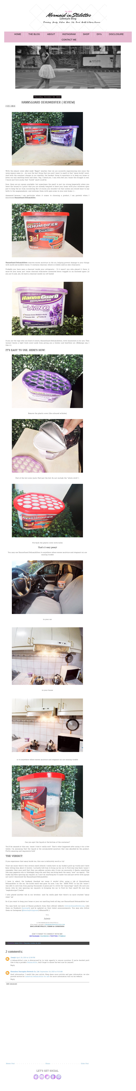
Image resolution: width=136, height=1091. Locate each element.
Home (48, 1064)
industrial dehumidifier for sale (37, 977)
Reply (13, 965)
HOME (17, 34)
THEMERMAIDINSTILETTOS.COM (55, 924)
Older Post (85, 1064)
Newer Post (10, 1064)
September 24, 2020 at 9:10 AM (51, 972)
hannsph (25, 908)
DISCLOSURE (116, 34)
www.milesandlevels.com (74, 906)
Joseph (13, 958)
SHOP (86, 34)
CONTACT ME (69, 39)
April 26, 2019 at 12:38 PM (25, 958)
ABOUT (51, 34)
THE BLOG (34, 34)
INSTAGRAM (69, 34)
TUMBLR (62, 936)
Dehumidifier (32, 962)
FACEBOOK (44, 936)
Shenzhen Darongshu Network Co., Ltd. (25, 972)
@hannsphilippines (30, 910)
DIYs (99, 34)
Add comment (11, 984)
